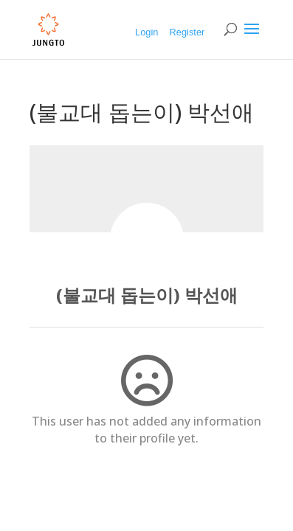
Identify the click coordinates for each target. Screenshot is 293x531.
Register (187, 32)
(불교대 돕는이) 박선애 (147, 294)
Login (146, 32)
